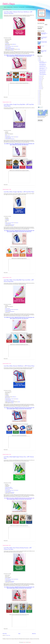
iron (5, 47)
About (5, 7)
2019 (39, 95)
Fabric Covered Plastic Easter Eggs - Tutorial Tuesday (43, 51)
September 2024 (41, 78)
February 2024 (41, 87)
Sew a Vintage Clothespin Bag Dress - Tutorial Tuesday (44, 38)
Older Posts (34, 633)
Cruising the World (9, 7)
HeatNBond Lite (14, 44)
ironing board (9, 47)
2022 (39, 91)
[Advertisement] (42, 136)
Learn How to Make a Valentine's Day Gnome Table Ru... (43, 62)
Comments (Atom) (8, 635)
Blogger (30, 642)
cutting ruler (12, 46)
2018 (39, 96)
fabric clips (6, 45)
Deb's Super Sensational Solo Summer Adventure (44, 42)
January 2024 (40, 88)
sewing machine (7, 48)
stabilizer (19, 49)
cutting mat (16, 46)
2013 (39, 101)
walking (12, 49)
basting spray (9, 49)
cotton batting (7, 43)
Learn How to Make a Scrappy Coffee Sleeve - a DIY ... (42, 66)
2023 (39, 90)
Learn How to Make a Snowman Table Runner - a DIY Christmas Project (19, 366)
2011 (39, 104)
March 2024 (40, 86)
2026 (39, 57)
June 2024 (40, 82)
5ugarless (24, 642)
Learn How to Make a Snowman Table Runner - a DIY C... (42, 70)
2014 (39, 100)
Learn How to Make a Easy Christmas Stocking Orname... (43, 74)
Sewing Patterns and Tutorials (30, 7)
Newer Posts (5, 633)
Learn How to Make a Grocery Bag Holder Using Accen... (43, 68)
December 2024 (41, 61)
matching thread (12, 48)
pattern (13, 50)
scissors (6, 46)
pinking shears (7, 488)
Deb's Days (9, 3)
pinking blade (11, 488)
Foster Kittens (16, 7)
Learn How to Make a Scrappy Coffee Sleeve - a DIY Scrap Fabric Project (19, 192)
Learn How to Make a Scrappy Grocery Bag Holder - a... (42, 64)
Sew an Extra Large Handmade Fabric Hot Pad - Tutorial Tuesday (44, 33)
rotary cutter (9, 46)
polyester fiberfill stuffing (8, 487)
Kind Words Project (22, 7)
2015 (39, 99)
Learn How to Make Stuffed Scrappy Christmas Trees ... (42, 72)
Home (19, 633)
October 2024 (40, 77)
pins (9, 45)
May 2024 (40, 83)
